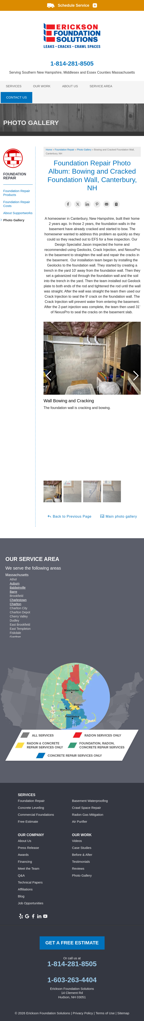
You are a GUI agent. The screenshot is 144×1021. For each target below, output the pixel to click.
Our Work (43, 86)
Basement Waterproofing (90, 800)
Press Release (28, 847)
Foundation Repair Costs (16, 203)
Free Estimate (28, 820)
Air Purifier (79, 820)
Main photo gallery (118, 515)
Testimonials (81, 861)
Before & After (82, 854)
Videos (77, 840)
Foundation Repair (14, 175)
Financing (25, 861)
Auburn (14, 582)
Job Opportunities (31, 902)
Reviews (78, 867)
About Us (72, 86)
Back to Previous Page (69, 515)
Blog (21, 895)
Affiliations (25, 888)
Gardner (15, 636)
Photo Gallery (13, 219)
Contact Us (16, 97)
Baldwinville (18, 586)
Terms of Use (105, 1012)
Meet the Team (28, 867)
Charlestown (18, 599)
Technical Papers (30, 881)
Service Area (104, 86)
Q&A (21, 874)
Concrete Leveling (31, 807)
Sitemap (123, 1012)
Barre (13, 591)
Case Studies (81, 847)
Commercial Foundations (36, 814)
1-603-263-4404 (72, 978)
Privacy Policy (83, 1012)
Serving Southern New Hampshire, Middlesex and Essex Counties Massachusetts (72, 72)
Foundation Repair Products (16, 191)
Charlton (15, 603)
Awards (23, 854)
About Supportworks (17, 212)
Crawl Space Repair (86, 807)
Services (14, 86)
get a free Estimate (72, 942)
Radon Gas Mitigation (87, 814)
